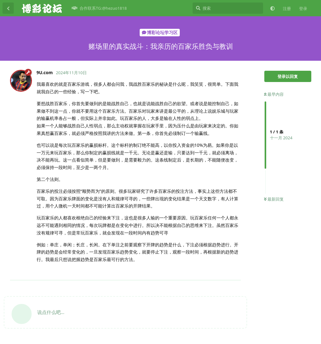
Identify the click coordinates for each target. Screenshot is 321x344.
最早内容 (274, 94)
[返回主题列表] (8, 8)
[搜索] (228, 8)
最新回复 (274, 199)
